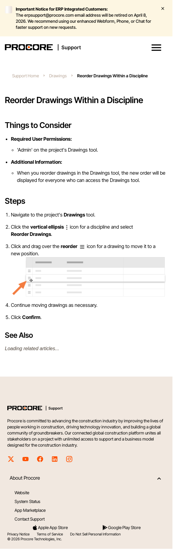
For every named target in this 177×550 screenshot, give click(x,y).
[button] (156, 47)
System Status (27, 501)
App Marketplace (30, 510)
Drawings (58, 75)
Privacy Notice (18, 534)
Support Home (25, 75)
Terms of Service (50, 534)
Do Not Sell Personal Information (95, 534)
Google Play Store (121, 528)
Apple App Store (50, 528)
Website (22, 492)
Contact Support (30, 518)
